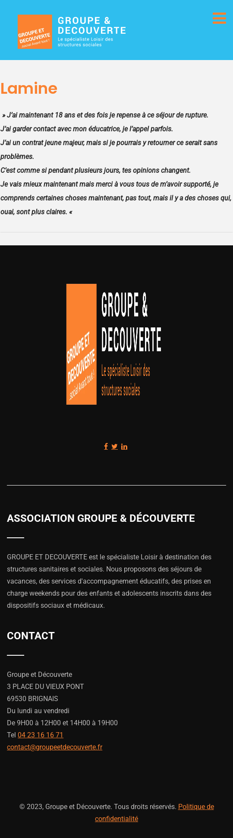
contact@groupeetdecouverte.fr (54, 747)
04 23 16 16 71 (40, 735)
